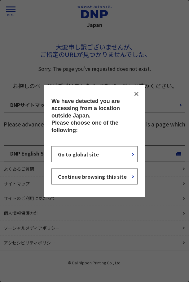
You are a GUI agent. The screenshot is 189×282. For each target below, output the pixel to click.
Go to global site (78, 154)
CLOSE (136, 94)
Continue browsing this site (92, 176)
